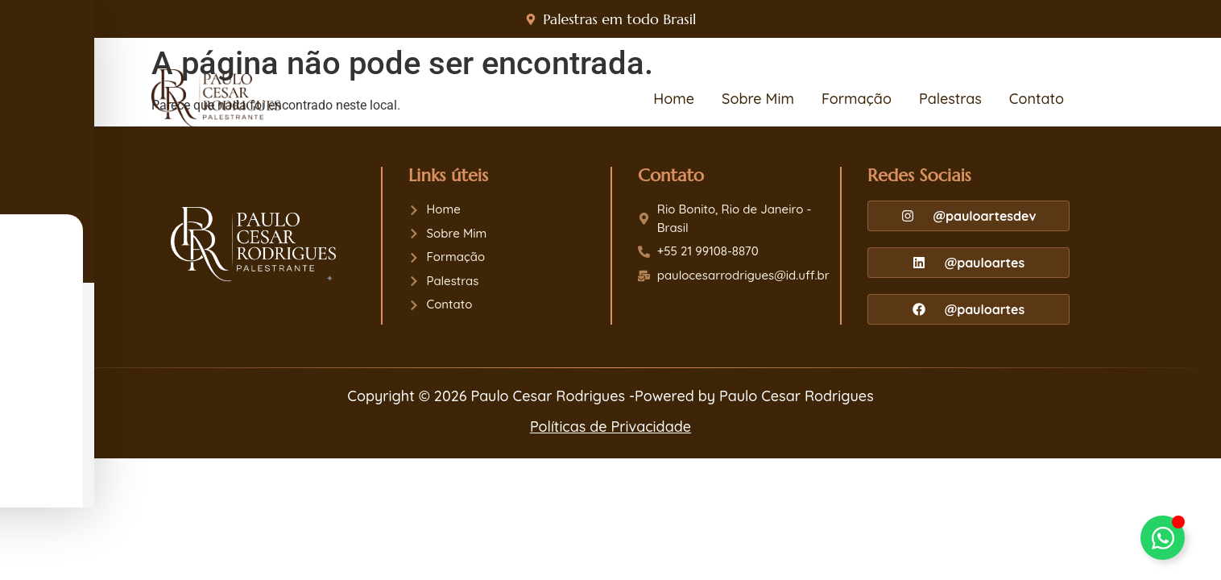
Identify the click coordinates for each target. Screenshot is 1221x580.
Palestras (950, 98)
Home (673, 98)
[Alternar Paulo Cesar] (1162, 538)
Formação (857, 98)
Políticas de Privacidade (610, 426)
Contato (1036, 98)
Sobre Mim (758, 98)
